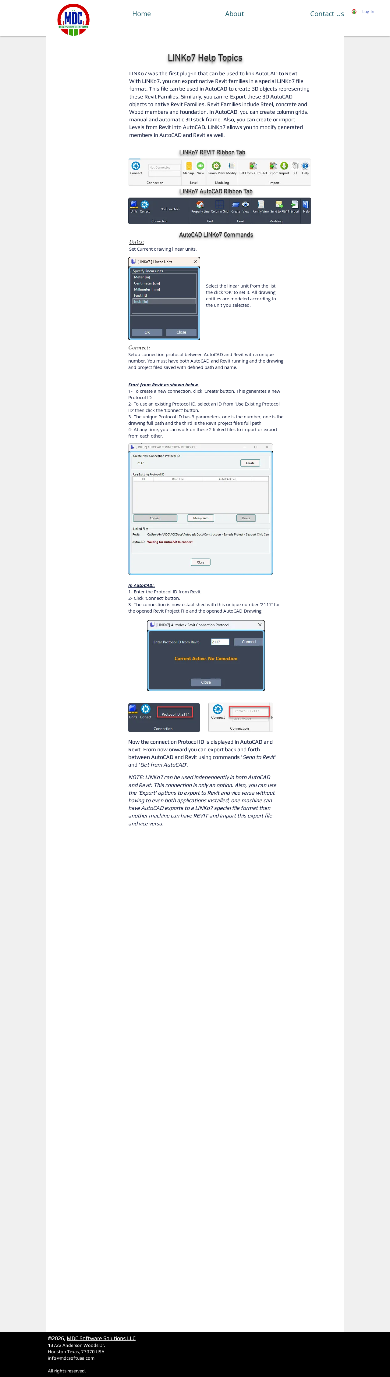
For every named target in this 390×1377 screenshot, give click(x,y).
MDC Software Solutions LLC (101, 1338)
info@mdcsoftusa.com (71, 1358)
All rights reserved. (67, 1370)
